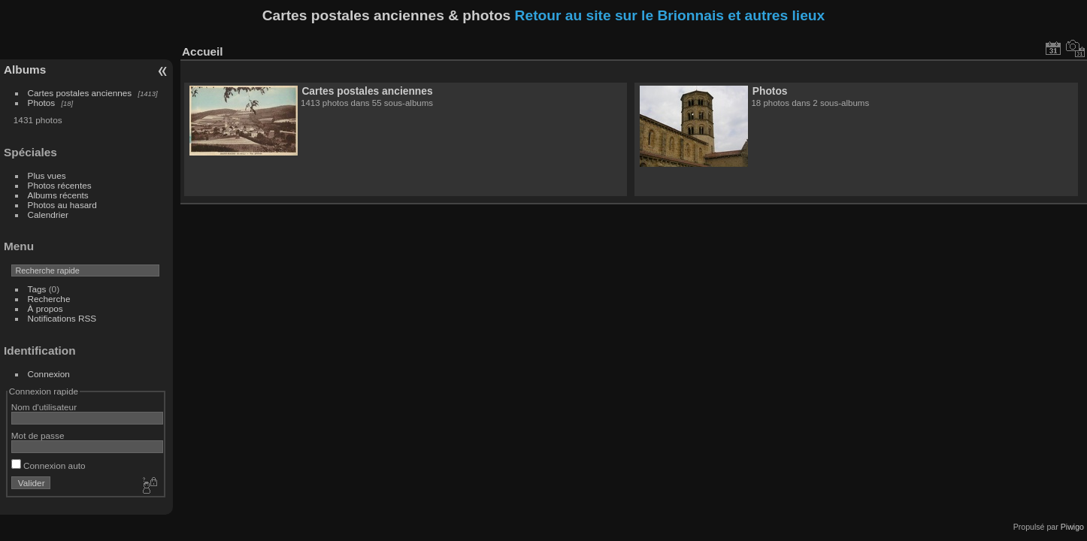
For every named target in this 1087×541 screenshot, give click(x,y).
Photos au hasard (62, 205)
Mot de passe (38, 435)
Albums (25, 69)
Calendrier (48, 214)
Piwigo (1072, 526)
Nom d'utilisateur (44, 407)
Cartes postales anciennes (80, 93)
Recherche (49, 299)
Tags (37, 289)
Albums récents (58, 195)
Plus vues (47, 175)
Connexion (49, 374)
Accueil (202, 51)
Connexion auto (48, 465)
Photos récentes (60, 185)
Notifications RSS (62, 318)
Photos (42, 102)
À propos (45, 308)
